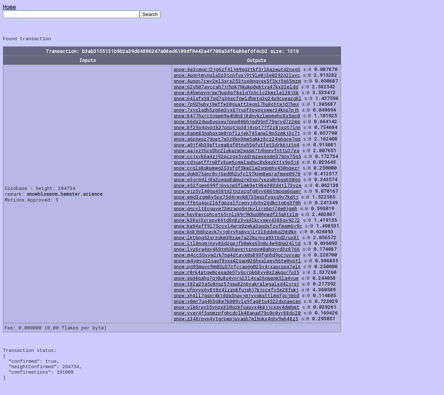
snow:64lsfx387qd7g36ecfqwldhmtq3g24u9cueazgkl (238, 99)
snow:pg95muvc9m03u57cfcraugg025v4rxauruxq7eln (237, 267)
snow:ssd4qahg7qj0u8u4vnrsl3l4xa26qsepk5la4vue (236, 279)
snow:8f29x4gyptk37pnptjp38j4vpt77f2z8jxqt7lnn (237, 128)
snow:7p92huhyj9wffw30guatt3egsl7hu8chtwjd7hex (236, 105)
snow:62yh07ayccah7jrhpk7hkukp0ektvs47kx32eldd (236, 88)
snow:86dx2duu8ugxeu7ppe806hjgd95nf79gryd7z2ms (237, 122)
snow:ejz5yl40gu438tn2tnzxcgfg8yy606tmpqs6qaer (237, 192)
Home (9, 7)
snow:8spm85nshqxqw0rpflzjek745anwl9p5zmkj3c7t (237, 134)
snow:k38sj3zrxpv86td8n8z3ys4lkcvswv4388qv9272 (237, 221)
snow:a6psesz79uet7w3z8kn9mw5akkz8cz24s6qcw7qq (237, 140)
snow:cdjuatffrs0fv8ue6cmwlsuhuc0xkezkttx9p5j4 (236, 163)
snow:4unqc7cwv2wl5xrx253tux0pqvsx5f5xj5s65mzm (237, 82)
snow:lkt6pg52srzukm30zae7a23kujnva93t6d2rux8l (236, 238)
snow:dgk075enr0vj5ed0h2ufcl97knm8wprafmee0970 (237, 175)
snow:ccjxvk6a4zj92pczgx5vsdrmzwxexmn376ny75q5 (237, 157)
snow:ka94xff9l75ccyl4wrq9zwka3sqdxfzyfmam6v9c (238, 227)
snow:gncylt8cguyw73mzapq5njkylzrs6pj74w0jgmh (235, 209)
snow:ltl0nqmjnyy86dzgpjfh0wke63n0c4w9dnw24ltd (237, 244)
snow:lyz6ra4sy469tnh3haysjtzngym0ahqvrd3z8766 (237, 250)
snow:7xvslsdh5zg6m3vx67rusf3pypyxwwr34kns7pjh (236, 111)
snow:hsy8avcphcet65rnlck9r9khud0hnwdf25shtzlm (236, 215)
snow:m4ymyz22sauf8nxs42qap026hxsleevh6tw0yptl (237, 262)
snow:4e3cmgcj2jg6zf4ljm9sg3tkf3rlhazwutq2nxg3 (237, 70)
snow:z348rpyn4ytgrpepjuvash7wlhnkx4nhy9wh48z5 (236, 320)
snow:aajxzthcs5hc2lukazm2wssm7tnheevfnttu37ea (236, 151)
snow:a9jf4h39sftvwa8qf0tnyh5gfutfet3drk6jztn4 (236, 146)
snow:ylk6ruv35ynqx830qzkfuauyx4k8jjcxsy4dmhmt (236, 308)
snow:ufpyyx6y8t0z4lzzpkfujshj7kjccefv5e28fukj (236, 291)
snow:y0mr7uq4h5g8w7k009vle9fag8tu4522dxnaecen (237, 302)
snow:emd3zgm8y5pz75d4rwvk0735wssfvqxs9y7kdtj (236, 198)
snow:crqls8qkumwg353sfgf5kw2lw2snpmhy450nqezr (237, 169)
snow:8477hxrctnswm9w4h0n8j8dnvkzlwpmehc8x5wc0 (237, 117)
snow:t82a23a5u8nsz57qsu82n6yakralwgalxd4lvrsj (236, 285)
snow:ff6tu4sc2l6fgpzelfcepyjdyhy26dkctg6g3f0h (237, 204)
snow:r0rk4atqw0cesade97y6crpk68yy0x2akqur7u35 (236, 273)
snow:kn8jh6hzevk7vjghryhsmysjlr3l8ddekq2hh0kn (235, 233)
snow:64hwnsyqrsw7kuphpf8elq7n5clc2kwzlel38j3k (236, 93)
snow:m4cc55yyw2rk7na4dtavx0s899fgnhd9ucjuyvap (237, 256)
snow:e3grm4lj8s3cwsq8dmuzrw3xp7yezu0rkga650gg (237, 180)
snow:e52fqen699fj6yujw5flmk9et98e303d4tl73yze (238, 186)
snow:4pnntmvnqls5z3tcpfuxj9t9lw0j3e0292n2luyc (237, 76)
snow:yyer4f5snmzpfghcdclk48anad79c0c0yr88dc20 (237, 314)
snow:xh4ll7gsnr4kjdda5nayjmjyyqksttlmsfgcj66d (236, 296)
